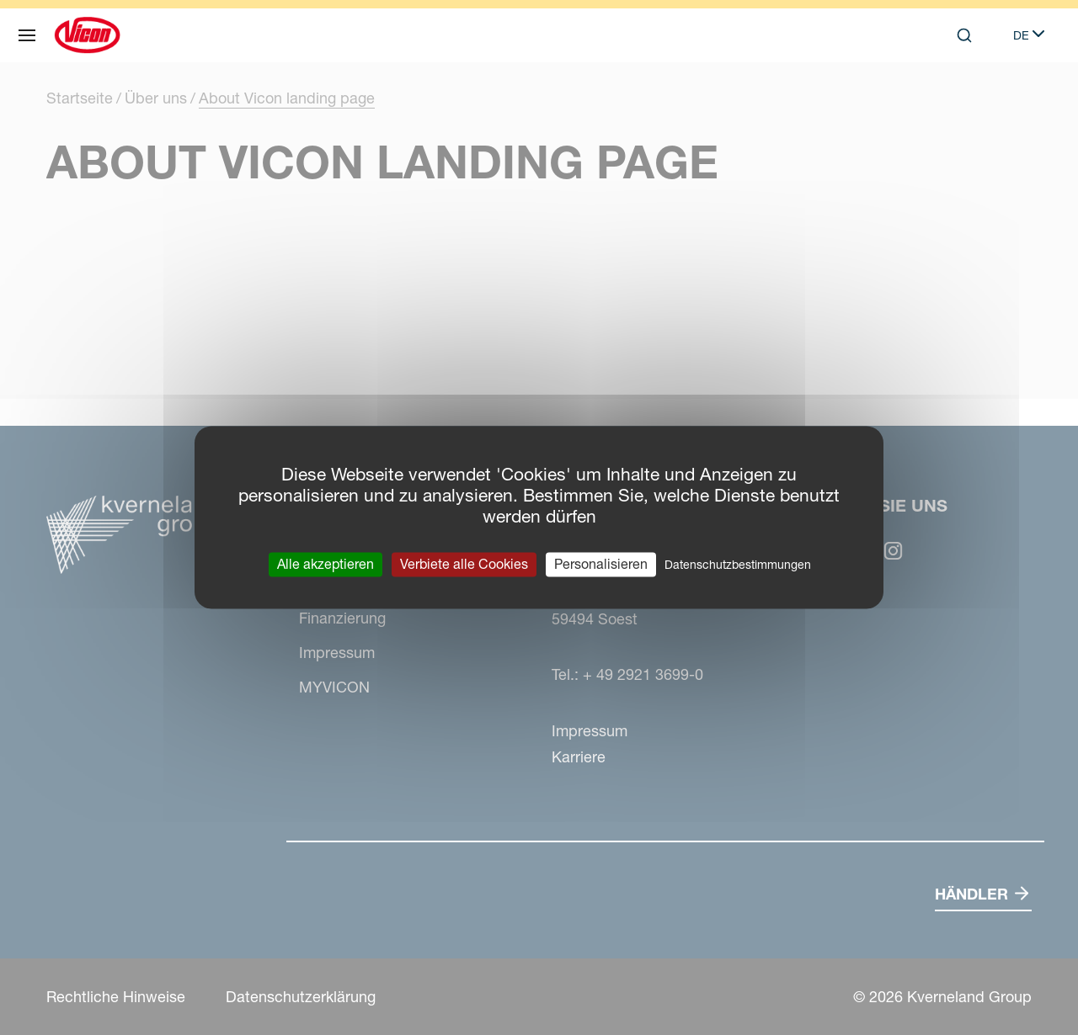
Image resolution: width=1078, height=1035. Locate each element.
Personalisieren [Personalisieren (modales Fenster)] (601, 563)
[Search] (964, 35)
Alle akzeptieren (325, 563)
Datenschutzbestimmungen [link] (737, 564)
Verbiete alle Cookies (464, 563)
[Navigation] (27, 35)
